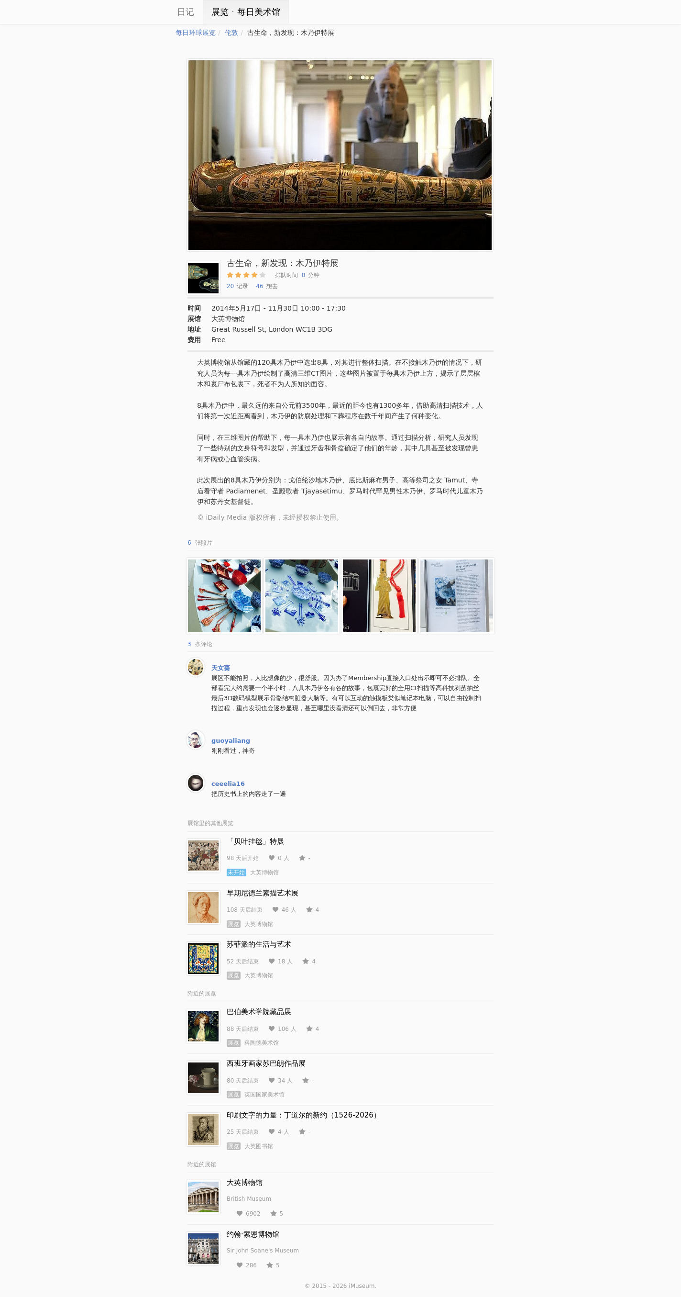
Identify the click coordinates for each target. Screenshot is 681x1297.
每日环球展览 (196, 32)
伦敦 (231, 32)
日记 (185, 12)
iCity (146, 12)
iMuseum (361, 1286)
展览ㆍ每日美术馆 (245, 12)
